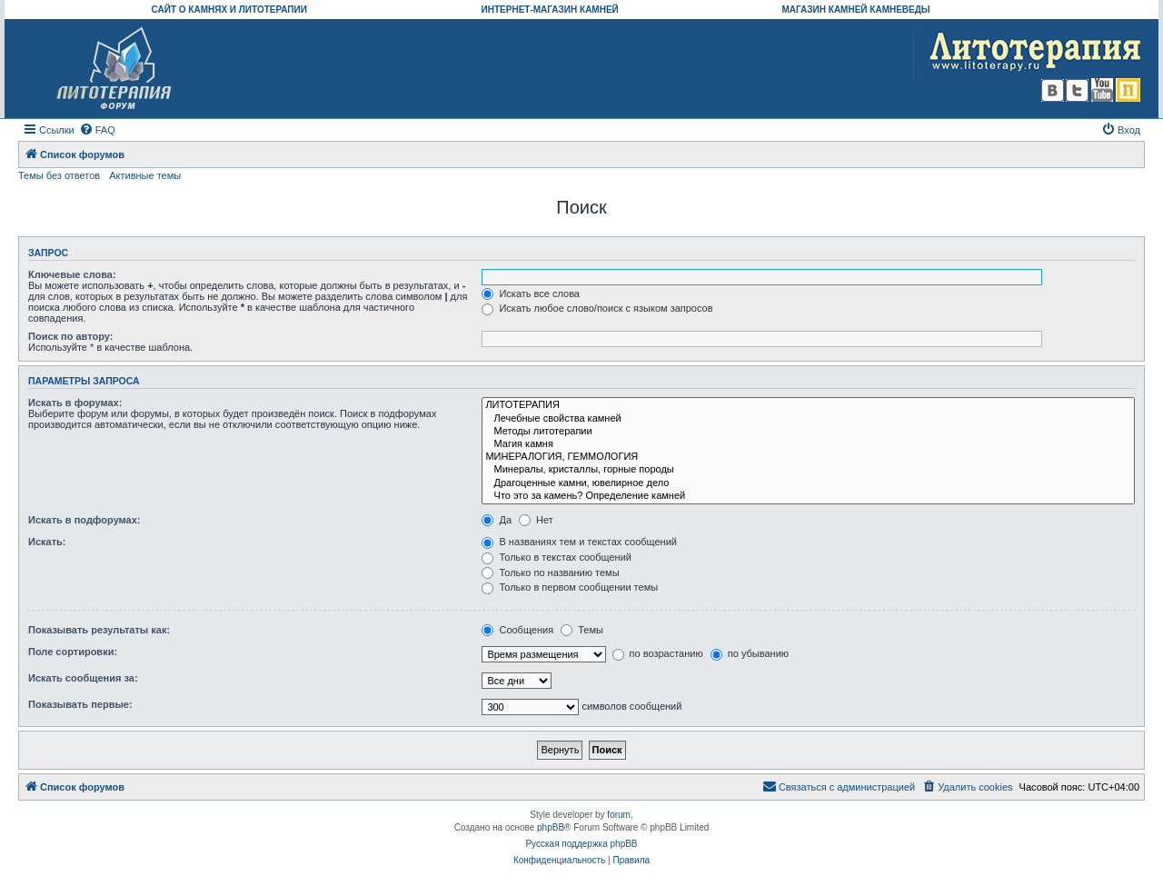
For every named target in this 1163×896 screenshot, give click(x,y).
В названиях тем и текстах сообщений (579, 541)
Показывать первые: (80, 704)
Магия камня (808, 444)
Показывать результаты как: (99, 629)
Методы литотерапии (808, 431)
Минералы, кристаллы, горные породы (808, 469)
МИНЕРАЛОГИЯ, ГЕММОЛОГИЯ (808, 457)
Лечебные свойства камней (808, 419)
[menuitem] (97, 130)
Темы (582, 629)
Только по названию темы (550, 572)
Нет (536, 519)
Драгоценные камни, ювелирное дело (808, 483)
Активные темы (145, 175)
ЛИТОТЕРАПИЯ (808, 405)
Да (497, 519)
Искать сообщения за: (83, 677)
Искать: (46, 541)
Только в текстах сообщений (556, 557)
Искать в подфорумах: (84, 519)
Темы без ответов (59, 175)
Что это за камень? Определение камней (808, 496)
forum (619, 815)
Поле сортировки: (72, 651)
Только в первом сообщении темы (570, 587)
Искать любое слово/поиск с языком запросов (597, 308)
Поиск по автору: (70, 336)
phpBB (550, 827)
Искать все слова (531, 293)
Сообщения (517, 629)
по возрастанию (657, 653)
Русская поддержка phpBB (581, 844)
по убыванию (750, 653)
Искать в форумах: (75, 402)
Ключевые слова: (72, 274)
